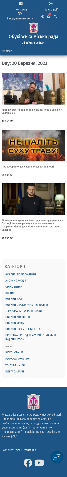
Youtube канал (15, 365)
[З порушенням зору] (20, 13)
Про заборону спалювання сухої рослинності (28, 166)
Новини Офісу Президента (22, 329)
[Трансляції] (51, 3)
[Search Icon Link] (55, 16)
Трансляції (51, 9)
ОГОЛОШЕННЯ (13, 286)
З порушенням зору (20, 18)
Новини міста (14, 298)
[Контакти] (21, 3)
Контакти (21, 9)
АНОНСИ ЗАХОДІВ (15, 280)
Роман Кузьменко (25, 450)
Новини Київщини (17, 317)
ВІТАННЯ (10, 292)
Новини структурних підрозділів (27, 304)
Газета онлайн (14, 371)
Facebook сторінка (17, 359)
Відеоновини (14, 352)
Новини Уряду (14, 323)
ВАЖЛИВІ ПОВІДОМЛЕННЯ (20, 274)
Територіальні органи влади (23, 311)
